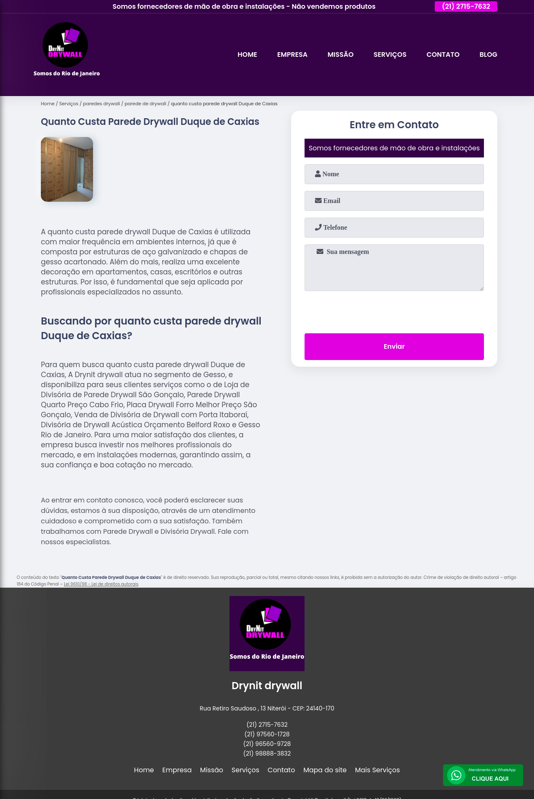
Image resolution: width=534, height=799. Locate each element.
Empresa (292, 54)
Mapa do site (325, 770)
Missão (340, 54)
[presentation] (394, 310)
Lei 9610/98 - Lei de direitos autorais (101, 584)
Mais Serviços (377, 770)
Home (247, 54)
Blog (488, 54)
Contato (442, 54)
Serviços (389, 54)
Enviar (394, 346)
